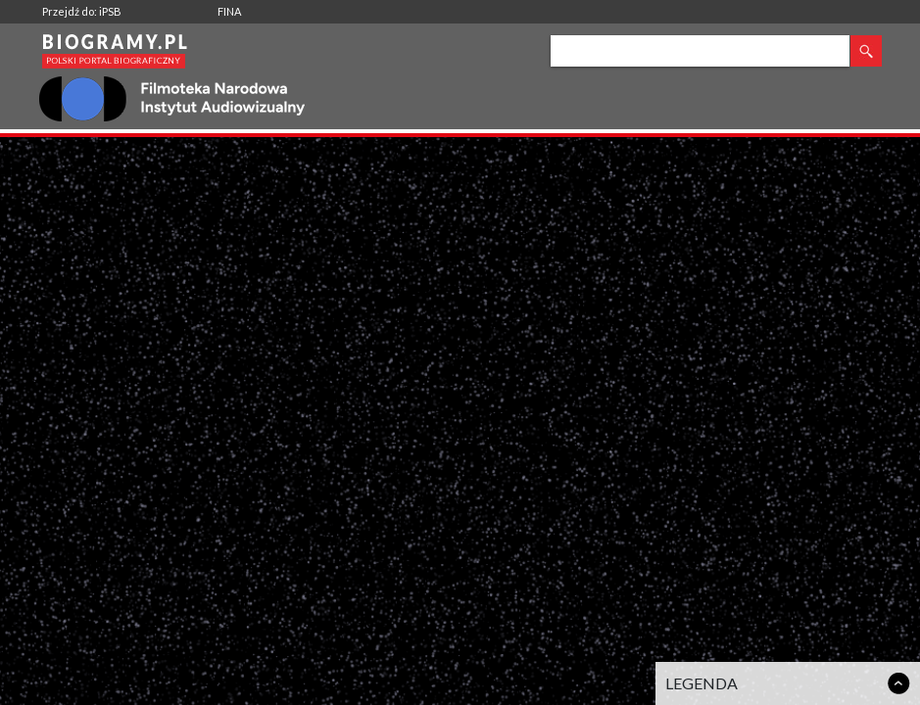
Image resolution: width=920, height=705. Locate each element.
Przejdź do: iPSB (81, 11)
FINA (229, 11)
